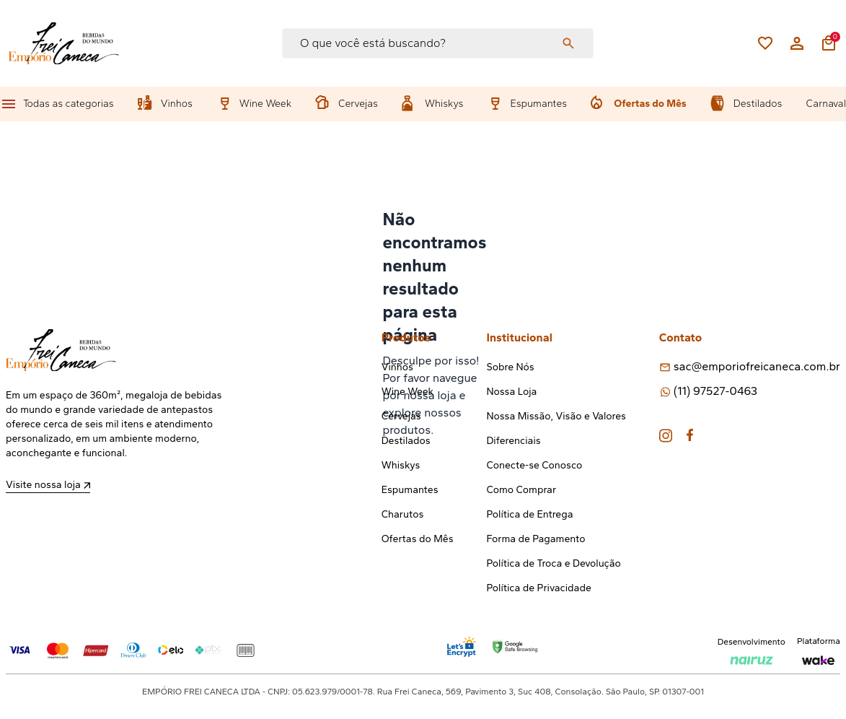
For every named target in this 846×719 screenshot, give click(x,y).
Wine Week (265, 103)
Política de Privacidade (538, 588)
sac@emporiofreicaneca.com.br (757, 366)
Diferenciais (513, 441)
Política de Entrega (529, 514)
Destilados (758, 103)
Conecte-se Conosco (534, 465)
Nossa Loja (511, 391)
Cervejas (358, 103)
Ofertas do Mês (650, 103)
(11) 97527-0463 (715, 391)
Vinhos (177, 103)
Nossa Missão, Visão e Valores (555, 416)
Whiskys (444, 103)
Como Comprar (521, 490)
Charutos (403, 514)
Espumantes (538, 103)
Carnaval (826, 103)
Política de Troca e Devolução (553, 563)
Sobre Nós (510, 367)
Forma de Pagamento (535, 539)
